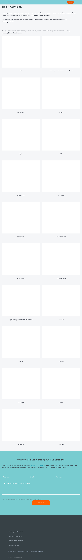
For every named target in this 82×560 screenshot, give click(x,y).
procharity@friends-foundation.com (12, 33)
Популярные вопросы (36, 465)
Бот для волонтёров (15, 536)
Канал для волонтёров (16, 540)
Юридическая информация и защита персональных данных (26, 551)
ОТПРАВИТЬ (41, 503)
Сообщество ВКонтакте (16, 532)
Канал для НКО (14, 545)
